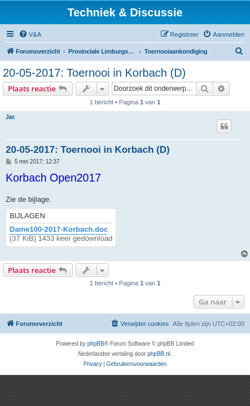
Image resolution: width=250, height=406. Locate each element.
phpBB (95, 344)
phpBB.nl (158, 354)
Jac (10, 117)
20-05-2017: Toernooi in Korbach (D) (94, 73)
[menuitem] (30, 34)
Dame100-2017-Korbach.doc (59, 229)
